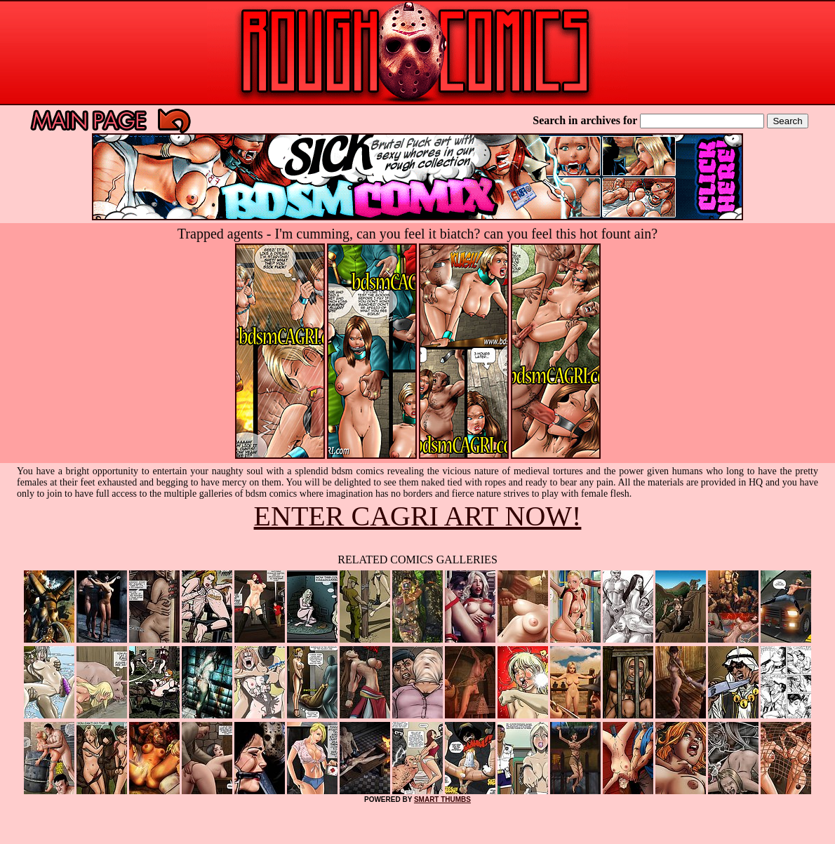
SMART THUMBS (442, 799)
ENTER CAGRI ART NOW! (418, 516)
